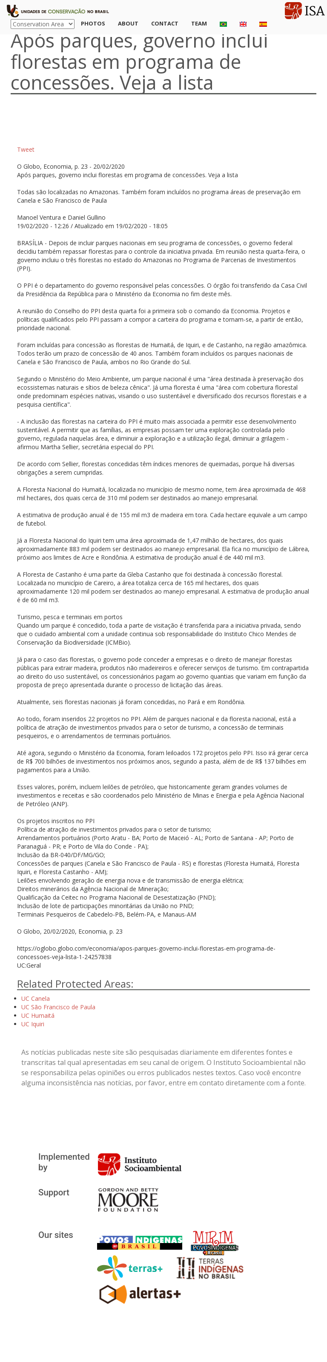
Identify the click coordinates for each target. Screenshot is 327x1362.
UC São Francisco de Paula (58, 1007)
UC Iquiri (32, 1024)
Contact (164, 23)
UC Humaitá (37, 1015)
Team (199, 23)
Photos (93, 23)
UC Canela (35, 998)
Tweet (25, 149)
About (128, 23)
